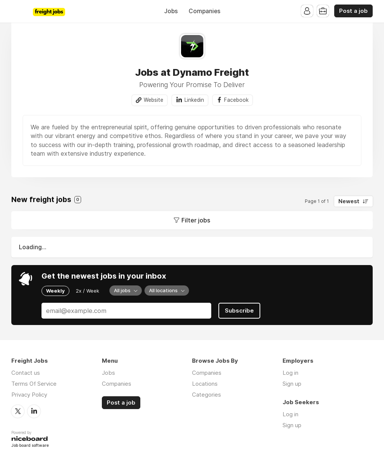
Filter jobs (195, 220)
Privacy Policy (29, 394)
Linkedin (194, 100)
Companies (204, 11)
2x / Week (87, 291)
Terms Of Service (34, 383)
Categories (206, 394)
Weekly (55, 291)
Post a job (353, 11)
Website (153, 100)
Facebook (236, 100)
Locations (205, 383)
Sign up (292, 383)
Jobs (171, 11)
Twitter (17, 411)
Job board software (30, 446)
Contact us (25, 372)
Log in (290, 372)
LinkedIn (34, 411)
